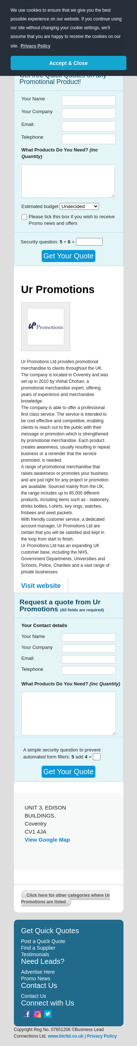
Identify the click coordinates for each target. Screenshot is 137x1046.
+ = (68, 242)
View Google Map (47, 840)
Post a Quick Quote (43, 941)
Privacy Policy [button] (35, 46)
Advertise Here (38, 972)
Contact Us (33, 996)
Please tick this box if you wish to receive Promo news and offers (72, 220)
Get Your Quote (68, 256)
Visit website (41, 585)
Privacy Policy (102, 1036)
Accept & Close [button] (68, 63)
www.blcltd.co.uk (66, 1036)
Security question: (40, 242)
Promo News (35, 978)
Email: (28, 124)
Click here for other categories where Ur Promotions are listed (65, 898)
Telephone (32, 137)
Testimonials (35, 954)
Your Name (33, 98)
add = (82, 756)
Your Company (37, 111)
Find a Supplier (38, 948)
